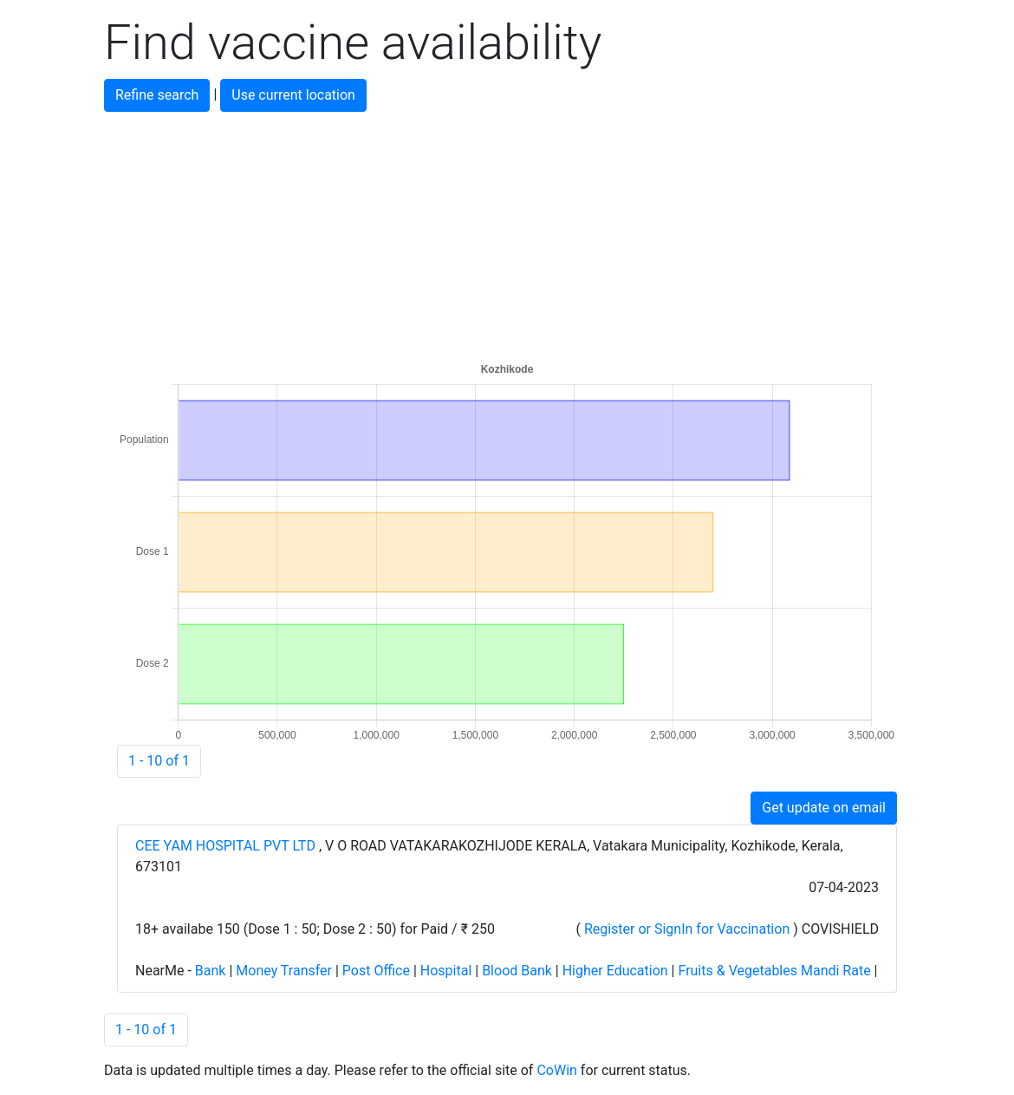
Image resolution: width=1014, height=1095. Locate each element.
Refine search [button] (156, 95)
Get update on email (824, 807)
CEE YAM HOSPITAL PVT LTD (227, 846)
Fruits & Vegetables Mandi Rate (774, 970)
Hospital (446, 970)
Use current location (293, 95)
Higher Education (615, 970)
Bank (210, 970)
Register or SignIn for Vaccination (687, 929)
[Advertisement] (507, 233)
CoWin (556, 1070)
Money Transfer (284, 970)
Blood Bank (517, 970)
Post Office (376, 970)
